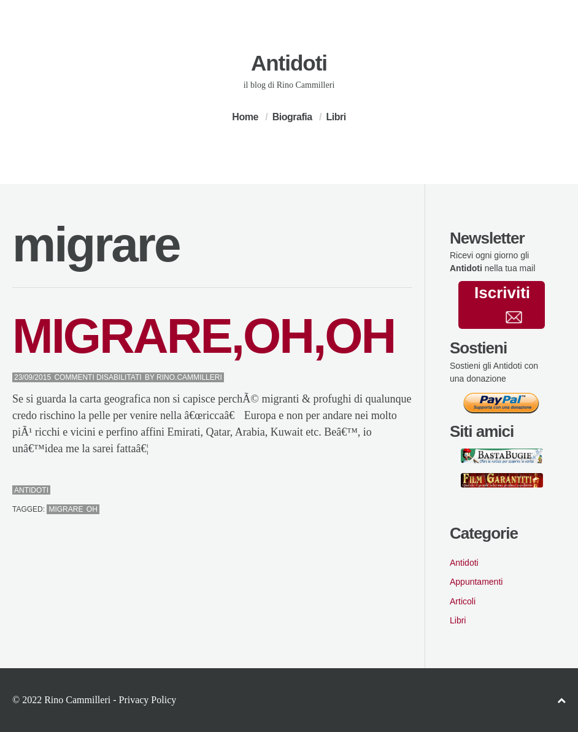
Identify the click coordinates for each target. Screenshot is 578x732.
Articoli (463, 601)
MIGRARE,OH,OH (203, 336)
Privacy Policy (147, 700)
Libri (335, 117)
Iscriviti (502, 303)
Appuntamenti (476, 582)
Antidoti (289, 63)
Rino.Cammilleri (189, 377)
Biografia (292, 117)
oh (92, 509)
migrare (65, 509)
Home (245, 117)
